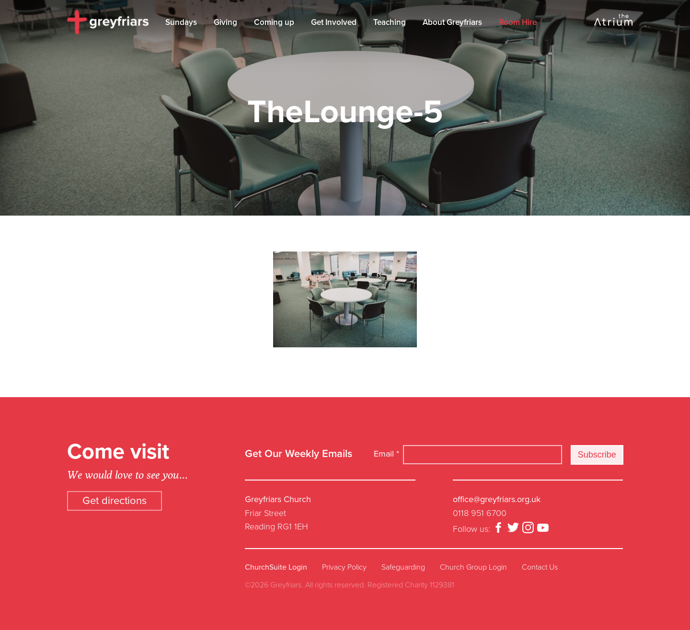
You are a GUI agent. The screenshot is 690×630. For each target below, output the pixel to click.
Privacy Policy (344, 567)
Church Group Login (473, 567)
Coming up (274, 22)
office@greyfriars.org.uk (496, 499)
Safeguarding (403, 567)
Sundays (181, 22)
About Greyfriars (452, 22)
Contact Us (540, 567)
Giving (225, 22)
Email (386, 453)
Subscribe (597, 454)
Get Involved (333, 22)
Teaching (389, 22)
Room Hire (518, 22)
